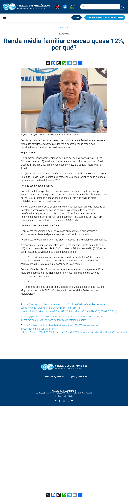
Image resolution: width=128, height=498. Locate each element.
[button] (5, 17)
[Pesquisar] (122, 6)
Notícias (64, 28)
